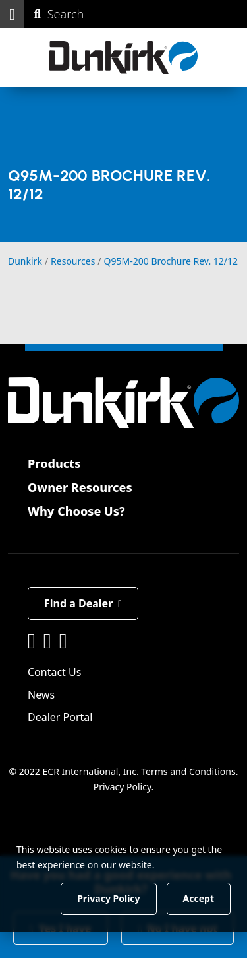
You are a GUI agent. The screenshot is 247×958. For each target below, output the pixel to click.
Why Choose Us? (76, 511)
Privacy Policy (122, 786)
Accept (198, 898)
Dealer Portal (60, 717)
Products (54, 463)
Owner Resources (80, 487)
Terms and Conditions (188, 771)
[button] (12, 14)
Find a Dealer (83, 603)
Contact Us (54, 672)
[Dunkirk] (123, 57)
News (41, 694)
